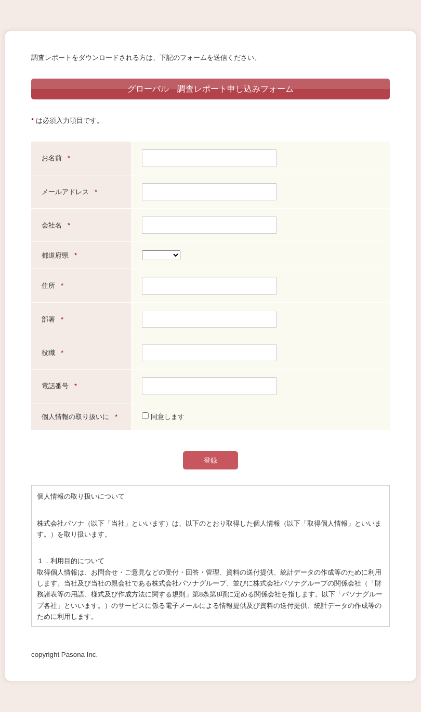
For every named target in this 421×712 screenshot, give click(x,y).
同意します (163, 417)
